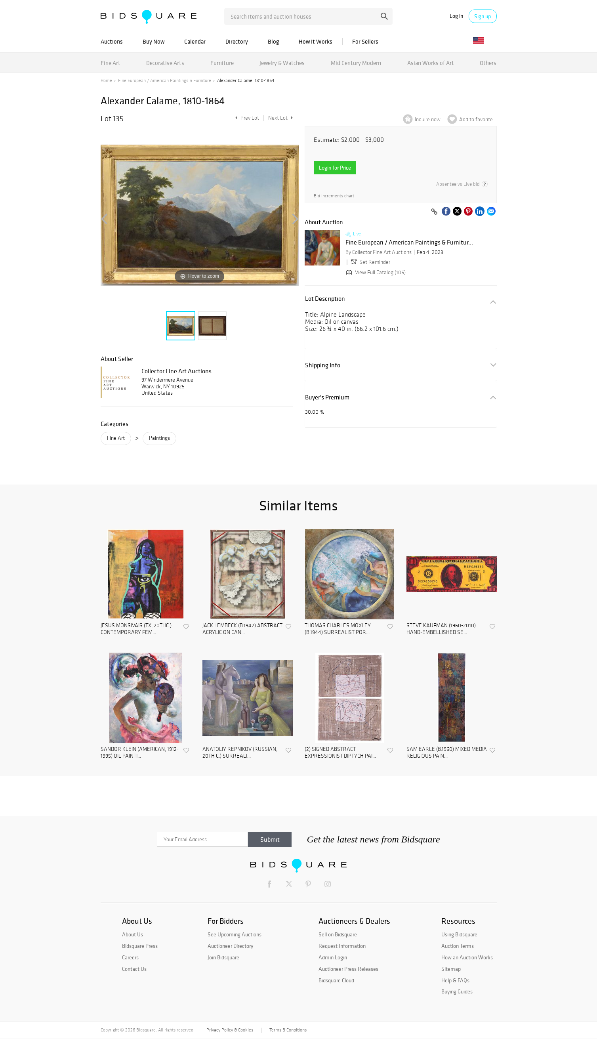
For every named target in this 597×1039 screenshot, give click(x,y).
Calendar (195, 41)
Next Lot (280, 118)
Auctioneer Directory (230, 945)
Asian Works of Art (430, 63)
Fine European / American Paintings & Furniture (164, 80)
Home (106, 80)
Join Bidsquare (223, 957)
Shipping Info (322, 365)
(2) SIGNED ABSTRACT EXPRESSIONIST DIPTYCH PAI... (340, 752)
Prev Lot (246, 118)
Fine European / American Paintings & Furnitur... (409, 242)
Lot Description (325, 298)
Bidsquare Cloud (336, 980)
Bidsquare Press (140, 945)
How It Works (315, 41)
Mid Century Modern (356, 63)
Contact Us (134, 968)
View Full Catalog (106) (375, 272)
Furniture (222, 63)
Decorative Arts (165, 63)
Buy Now (153, 41)
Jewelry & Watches (282, 63)
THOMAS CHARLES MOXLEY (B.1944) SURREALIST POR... (338, 629)
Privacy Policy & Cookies (229, 1030)
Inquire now (428, 119)
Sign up (482, 16)
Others (488, 63)
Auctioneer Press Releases (348, 968)
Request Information (342, 945)
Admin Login (333, 957)
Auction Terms (457, 945)
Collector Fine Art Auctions (176, 371)
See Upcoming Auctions (234, 934)
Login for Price (335, 167)
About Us (132, 934)
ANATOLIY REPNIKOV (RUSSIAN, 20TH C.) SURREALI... (239, 752)
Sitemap (451, 968)
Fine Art (110, 63)
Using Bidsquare (459, 934)
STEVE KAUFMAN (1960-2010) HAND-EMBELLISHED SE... (441, 629)
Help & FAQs (455, 980)
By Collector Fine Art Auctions (378, 252)
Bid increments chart (334, 196)
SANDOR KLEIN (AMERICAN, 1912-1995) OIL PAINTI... (140, 752)
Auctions (112, 41)
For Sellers (365, 41)
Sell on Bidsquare (338, 934)
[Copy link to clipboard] (434, 212)
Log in (456, 16)
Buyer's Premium (327, 397)
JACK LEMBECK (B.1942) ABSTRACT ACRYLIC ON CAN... (242, 629)
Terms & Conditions (288, 1030)
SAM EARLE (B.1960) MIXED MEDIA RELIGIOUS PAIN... (446, 752)
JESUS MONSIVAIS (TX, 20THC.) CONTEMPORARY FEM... (136, 629)
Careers (130, 957)
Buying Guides (457, 991)
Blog (273, 41)
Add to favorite (476, 119)
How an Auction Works (467, 957)
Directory (236, 41)
